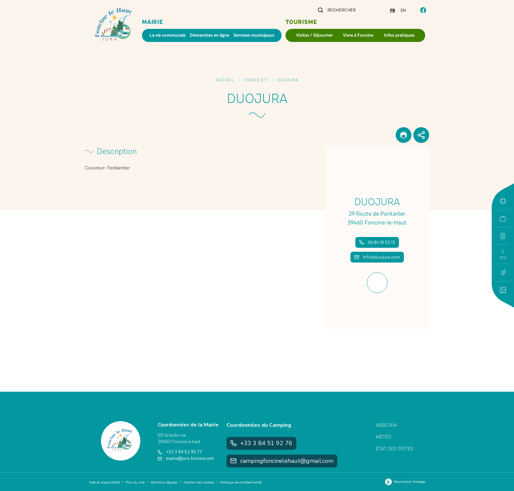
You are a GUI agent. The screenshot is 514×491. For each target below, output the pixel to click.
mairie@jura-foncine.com (186, 459)
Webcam (386, 425)
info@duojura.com (377, 257)
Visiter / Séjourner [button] (314, 35)
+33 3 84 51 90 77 (180, 452)
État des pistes (394, 448)
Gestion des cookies (199, 482)
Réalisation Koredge (404, 482)
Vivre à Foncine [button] (358, 35)
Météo (383, 437)
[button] (503, 236)
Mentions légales (164, 482)
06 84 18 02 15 (377, 242)
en (403, 10)
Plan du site (135, 482)
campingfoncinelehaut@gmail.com (281, 461)
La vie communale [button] (167, 35)
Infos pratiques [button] (399, 35)
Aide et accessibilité (104, 482)
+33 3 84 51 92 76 (261, 443)
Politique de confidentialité (241, 482)
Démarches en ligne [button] (209, 35)
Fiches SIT (255, 80)
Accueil (225, 80)
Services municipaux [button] (253, 35)
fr (392, 10)
